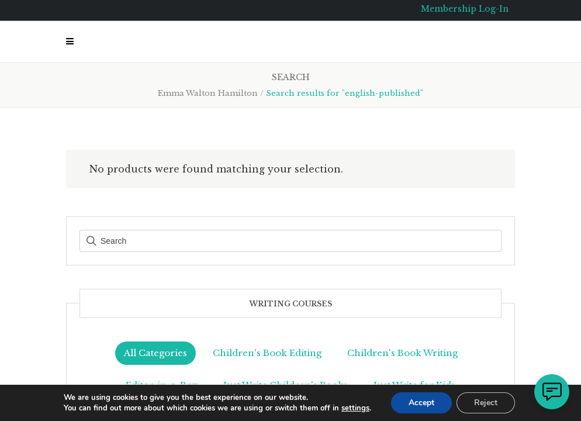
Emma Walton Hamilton (208, 93)
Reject (485, 402)
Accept (421, 402)
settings (355, 408)
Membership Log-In (465, 9)
